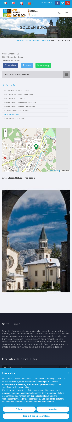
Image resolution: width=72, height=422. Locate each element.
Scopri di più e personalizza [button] (35, 416)
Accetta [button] (53, 409)
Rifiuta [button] (19, 409)
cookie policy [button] (23, 387)
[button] (68, 373)
